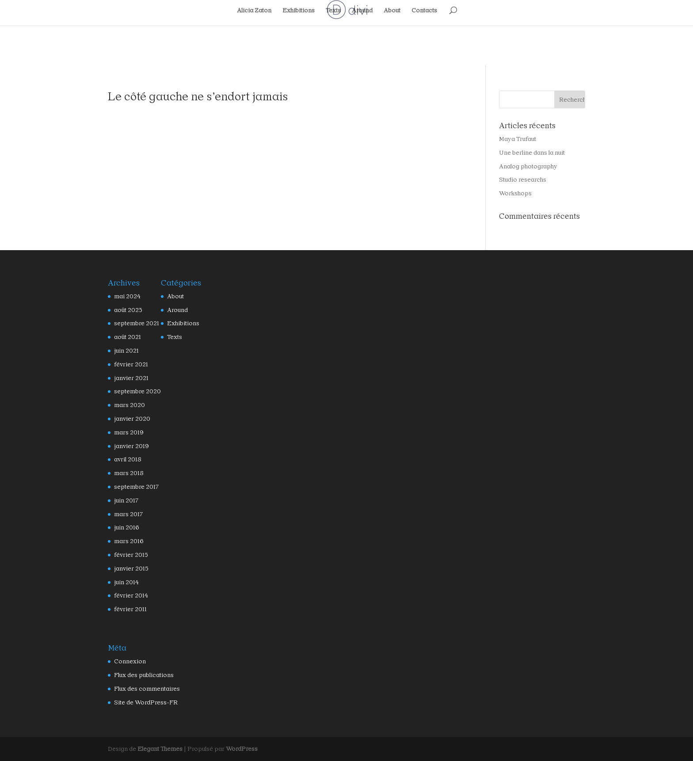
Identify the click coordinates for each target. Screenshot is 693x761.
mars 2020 (127, 405)
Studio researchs (519, 179)
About (391, 11)
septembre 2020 (133, 391)
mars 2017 (127, 514)
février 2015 (129, 555)
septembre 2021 (133, 323)
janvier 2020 (129, 418)
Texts (332, 11)
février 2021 (129, 364)
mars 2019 (127, 432)
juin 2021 (125, 350)
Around (361, 11)
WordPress (228, 749)
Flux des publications (140, 675)
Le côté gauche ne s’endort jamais (186, 96)
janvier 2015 (129, 568)
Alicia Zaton (256, 11)
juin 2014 (125, 582)
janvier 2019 (129, 446)
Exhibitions (299, 11)
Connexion (127, 661)
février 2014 (129, 595)
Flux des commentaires (142, 688)
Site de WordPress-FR (141, 702)
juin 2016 (125, 527)
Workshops (513, 193)
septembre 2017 (133, 486)
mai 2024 (125, 296)
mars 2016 (127, 541)
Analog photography (524, 166)
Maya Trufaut (516, 139)
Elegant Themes (155, 749)
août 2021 (126, 337)
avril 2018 (126, 459)
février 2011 (129, 609)
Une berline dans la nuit (528, 152)
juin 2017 (125, 500)
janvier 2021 (129, 378)
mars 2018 (127, 473)
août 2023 (126, 310)
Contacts (422, 11)
